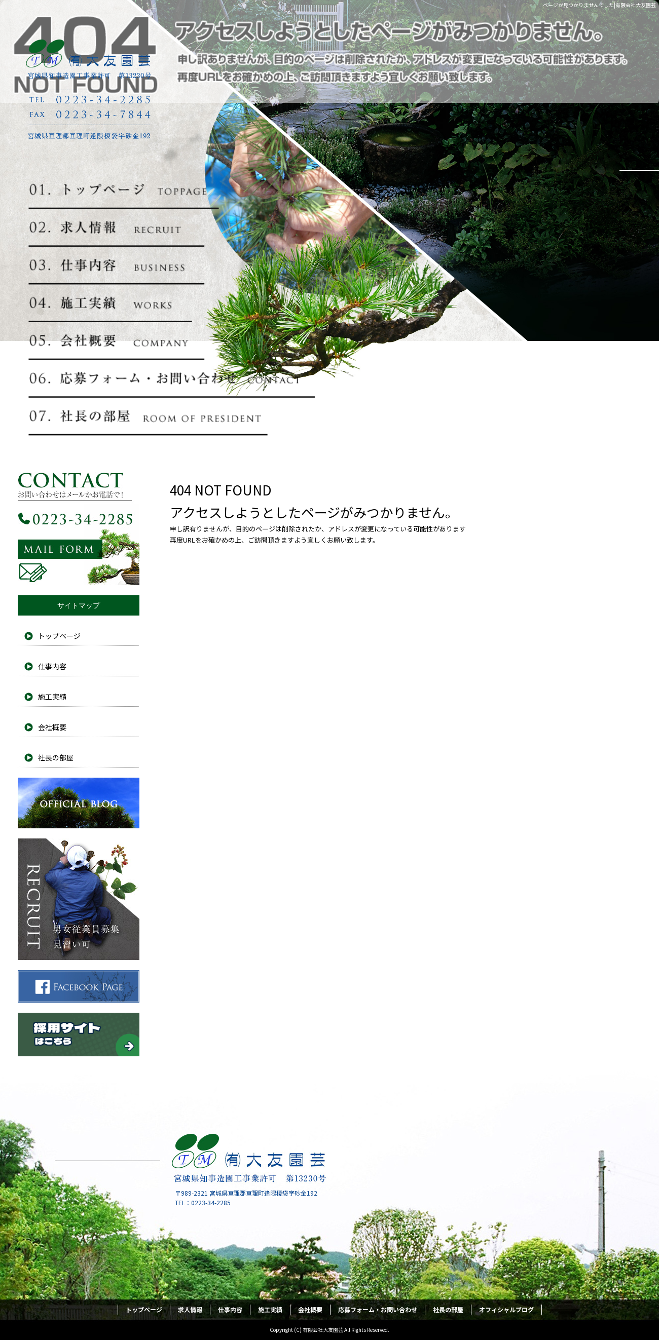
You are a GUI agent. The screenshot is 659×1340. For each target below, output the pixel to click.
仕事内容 (172, 265)
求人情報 (172, 227)
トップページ (172, 190)
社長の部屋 (172, 416)
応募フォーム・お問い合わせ (172, 378)
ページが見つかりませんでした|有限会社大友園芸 (599, 5)
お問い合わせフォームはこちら (78, 524)
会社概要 (172, 341)
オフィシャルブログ (78, 803)
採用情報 (78, 899)
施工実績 (172, 303)
